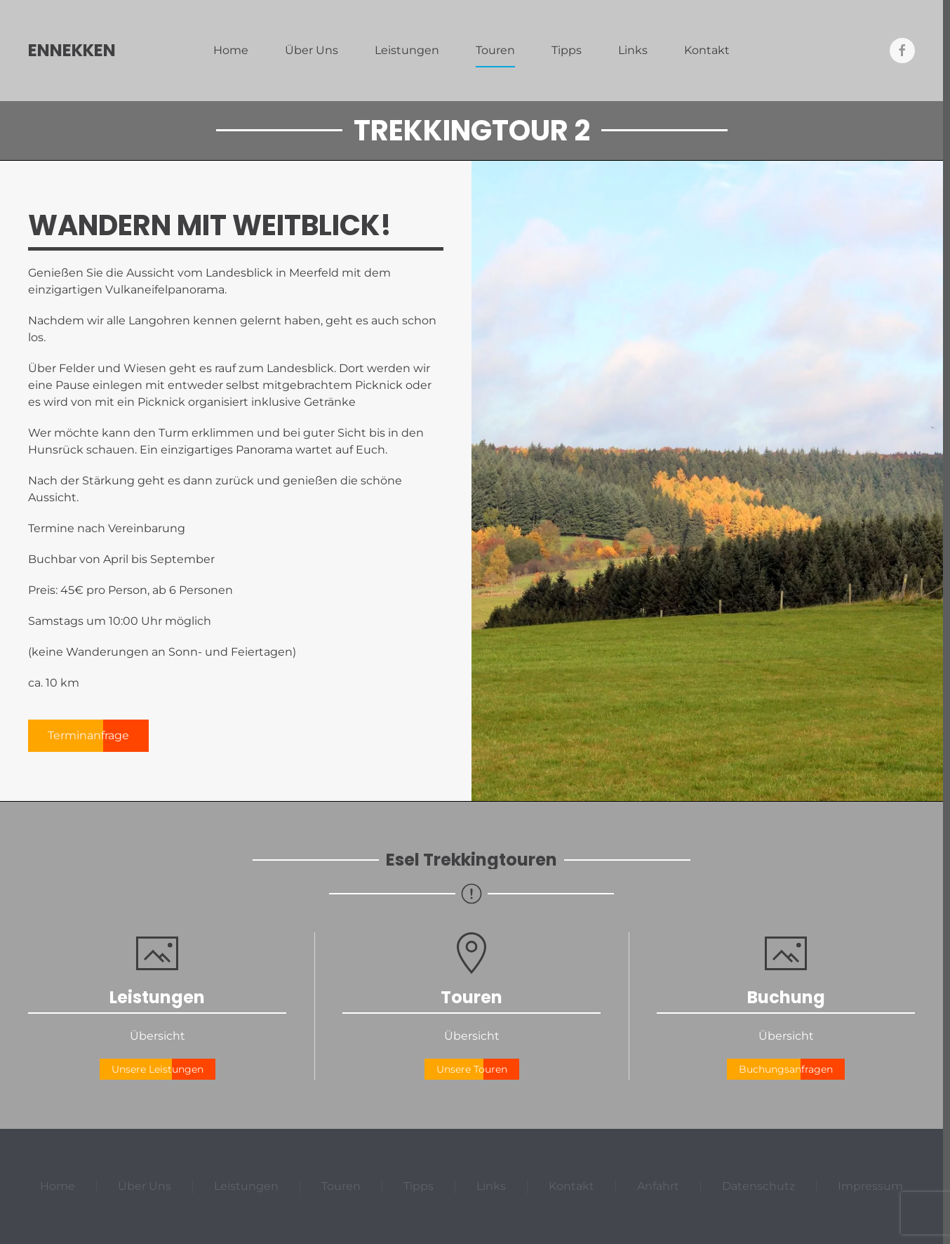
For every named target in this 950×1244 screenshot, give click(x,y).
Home (230, 50)
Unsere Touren (471, 1069)
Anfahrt (658, 1186)
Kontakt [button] (707, 50)
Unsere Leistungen (157, 1069)
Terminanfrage (88, 735)
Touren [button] (495, 50)
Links (633, 50)
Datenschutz (758, 1186)
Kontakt (571, 1186)
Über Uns (311, 50)
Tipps (566, 50)
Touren (341, 1186)
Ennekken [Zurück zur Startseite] (72, 50)
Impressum (870, 1186)
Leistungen (407, 50)
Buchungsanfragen (786, 1069)
